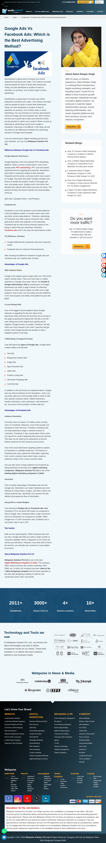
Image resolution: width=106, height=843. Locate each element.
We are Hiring (86, 2)
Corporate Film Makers (61, 734)
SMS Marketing (34, 746)
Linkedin (45, 799)
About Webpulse (84, 718)
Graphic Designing (60, 752)
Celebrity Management (61, 749)
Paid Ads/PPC (34, 737)
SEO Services (33, 724)
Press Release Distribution (62, 724)
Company (80, 11)
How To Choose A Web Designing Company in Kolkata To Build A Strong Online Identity (81, 154)
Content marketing (35, 752)
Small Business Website (12, 718)
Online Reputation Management (64, 718)
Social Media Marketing (37, 731)
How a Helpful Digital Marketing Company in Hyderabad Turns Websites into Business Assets (80, 164)
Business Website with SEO (13, 724)
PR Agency (57, 721)
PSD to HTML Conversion (13, 737)
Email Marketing (34, 743)
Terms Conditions (84, 759)
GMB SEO (32, 727)
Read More (71, 127)
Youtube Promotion (35, 734)
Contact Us (78, 246)
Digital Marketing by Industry (38, 759)
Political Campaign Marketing (38, 756)
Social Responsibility (85, 743)
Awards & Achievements (87, 734)
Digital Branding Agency (62, 731)
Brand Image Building (61, 727)
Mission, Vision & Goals (86, 721)
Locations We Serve (85, 756)
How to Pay (83, 746)
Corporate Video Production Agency (63, 738)
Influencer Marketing (60, 746)
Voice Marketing (34, 749)
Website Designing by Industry (14, 734)
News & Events (84, 737)
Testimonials (83, 731)
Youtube (27, 799)
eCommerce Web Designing (14, 727)
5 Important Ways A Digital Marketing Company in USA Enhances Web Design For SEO (81, 173)
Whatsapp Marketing (36, 740)
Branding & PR (58, 11)
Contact (100, 11)
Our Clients (82, 727)
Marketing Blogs (84, 740)
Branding (82, 752)
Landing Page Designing (12, 740)
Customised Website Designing (15, 721)
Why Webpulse (84, 724)
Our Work (90, 11)
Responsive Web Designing (13, 743)
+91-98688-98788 (68, 2)
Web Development (10, 731)
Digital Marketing (43, 11)
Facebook (9, 799)
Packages (70, 11)
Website (30, 11)
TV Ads (56, 743)
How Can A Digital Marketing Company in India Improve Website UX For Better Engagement (82, 183)
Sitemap (81, 762)
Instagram (18, 799)
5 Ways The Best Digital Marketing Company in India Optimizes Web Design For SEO (82, 193)
